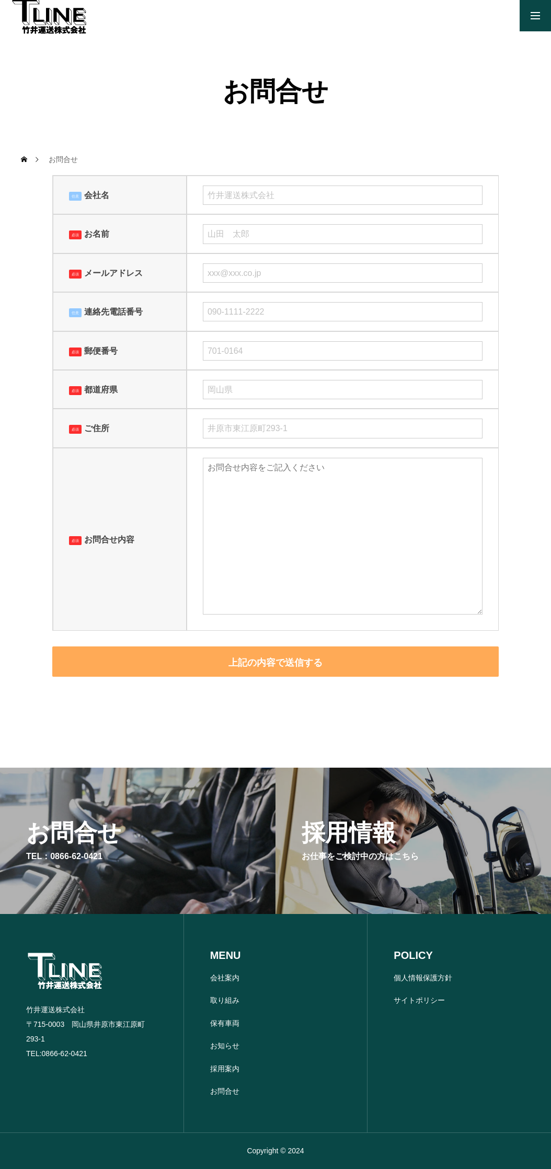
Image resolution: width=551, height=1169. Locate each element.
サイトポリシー (419, 1000)
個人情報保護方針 (423, 978)
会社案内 (224, 978)
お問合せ (224, 1091)
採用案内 (224, 1068)
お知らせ (224, 1045)
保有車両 (224, 1023)
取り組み (224, 1000)
